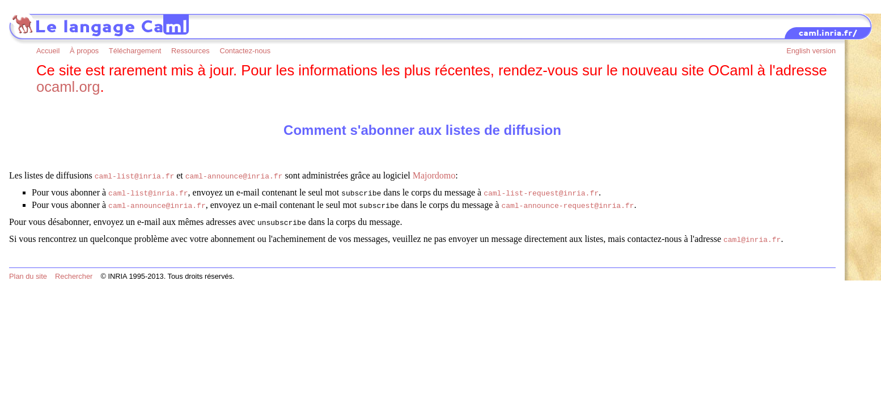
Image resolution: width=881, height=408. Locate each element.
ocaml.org (68, 87)
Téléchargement (135, 50)
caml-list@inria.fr (134, 176)
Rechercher (73, 270)
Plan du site (28, 270)
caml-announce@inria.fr (234, 176)
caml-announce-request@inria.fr (567, 203)
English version (811, 50)
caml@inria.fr (752, 235)
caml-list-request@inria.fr (541, 191)
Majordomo (434, 175)
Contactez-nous (244, 50)
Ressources (190, 50)
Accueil (48, 50)
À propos (84, 50)
